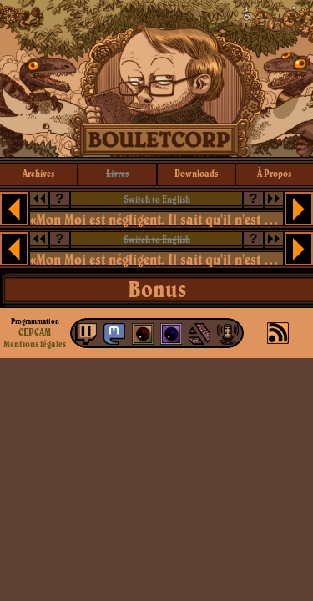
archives (38, 173)
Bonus (157, 289)
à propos (274, 173)
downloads (196, 173)
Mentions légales (34, 344)
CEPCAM (34, 332)
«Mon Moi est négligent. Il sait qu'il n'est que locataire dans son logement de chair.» (157, 219)
